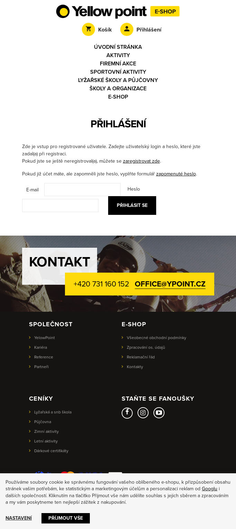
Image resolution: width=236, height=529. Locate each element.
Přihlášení (140, 29)
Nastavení (19, 518)
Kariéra (40, 347)
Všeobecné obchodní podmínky (156, 337)
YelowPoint (44, 337)
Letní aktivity (46, 441)
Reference (43, 357)
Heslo (134, 189)
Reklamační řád (141, 357)
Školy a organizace (118, 88)
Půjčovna (42, 421)
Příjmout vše (65, 518)
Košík (97, 29)
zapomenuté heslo (176, 174)
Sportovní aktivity (118, 72)
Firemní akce (118, 63)
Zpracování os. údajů (146, 347)
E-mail (32, 190)
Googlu (209, 489)
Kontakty (135, 366)
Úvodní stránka (118, 47)
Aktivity (118, 55)
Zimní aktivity (46, 431)
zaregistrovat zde (141, 161)
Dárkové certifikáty (51, 450)
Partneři (41, 366)
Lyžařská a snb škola (53, 412)
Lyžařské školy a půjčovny (118, 80)
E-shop (118, 96)
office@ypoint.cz (170, 284)
